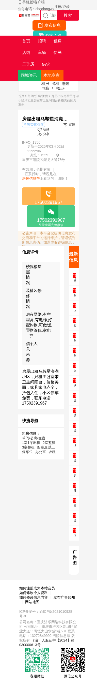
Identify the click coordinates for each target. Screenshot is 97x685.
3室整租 (28, 447)
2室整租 (49, 443)
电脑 (45, 88)
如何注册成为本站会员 (37, 588)
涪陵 (65, 83)
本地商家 (51, 75)
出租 (55, 83)
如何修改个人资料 (33, 593)
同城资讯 (29, 75)
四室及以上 (46, 447)
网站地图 (32, 602)
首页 (21, 96)
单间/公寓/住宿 (38, 96)
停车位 (27, 452)
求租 (52, 452)
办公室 (40, 452)
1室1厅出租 (31, 443)
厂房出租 (59, 88)
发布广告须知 (64, 597)
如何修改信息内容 (33, 597)
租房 (45, 83)
